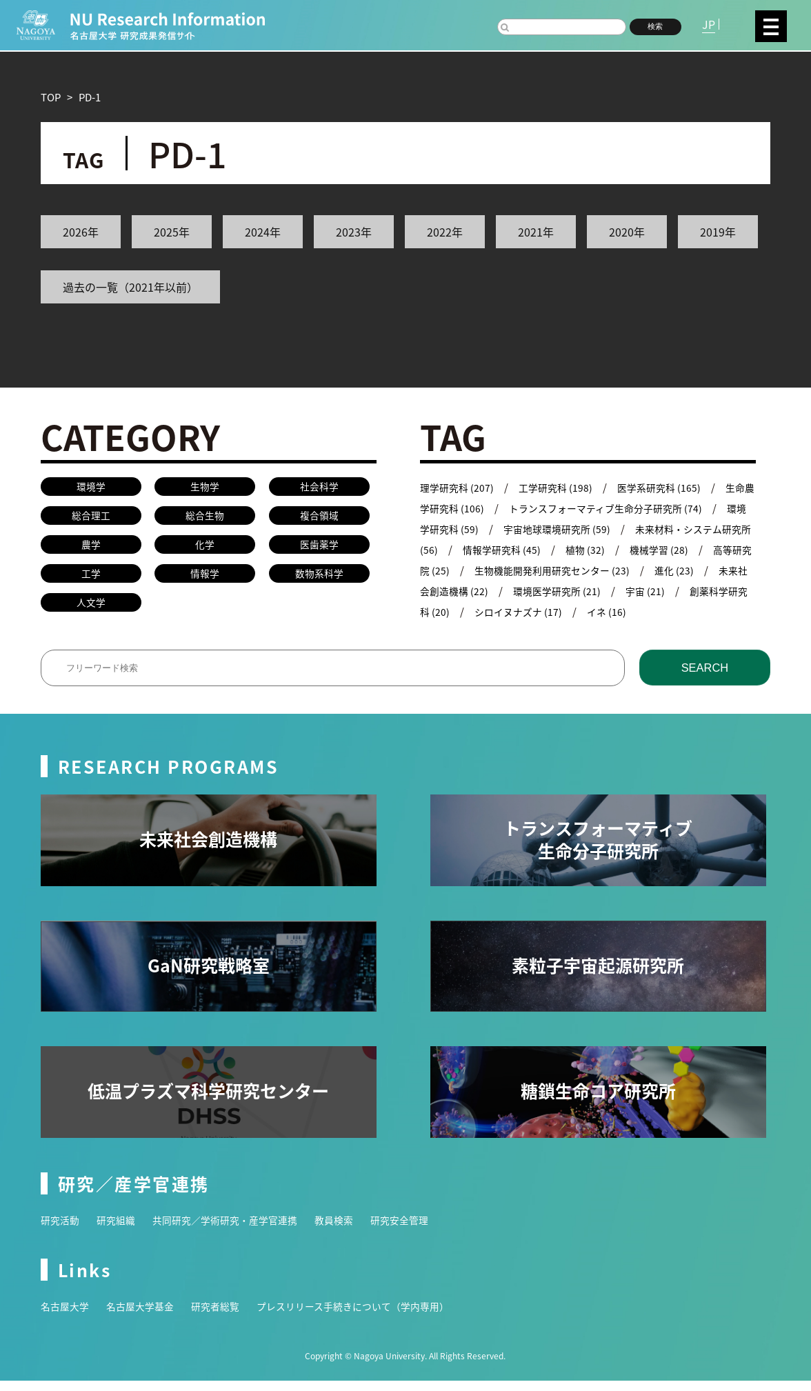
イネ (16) (674, 611)
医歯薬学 (319, 548)
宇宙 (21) (710, 590)
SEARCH (704, 678)
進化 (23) (726, 570)
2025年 (172, 231)
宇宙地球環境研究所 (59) (583, 528)
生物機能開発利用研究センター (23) (599, 570)
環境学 (90, 487)
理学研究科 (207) (458, 487)
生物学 (205, 487)
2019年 (718, 231)
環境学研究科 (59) (461, 528)
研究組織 (120, 1230)
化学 (204, 548)
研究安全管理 (420, 1230)
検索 (655, 26)
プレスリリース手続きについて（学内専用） (371, 1316)
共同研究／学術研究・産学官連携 (235, 1230)
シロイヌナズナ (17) (583, 611)
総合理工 (91, 518)
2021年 (536, 231)
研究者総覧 (225, 1316)
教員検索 (351, 1230)
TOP (51, 97)
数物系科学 (319, 579)
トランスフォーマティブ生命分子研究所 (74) (635, 508)
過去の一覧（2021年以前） (130, 287)
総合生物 (205, 518)
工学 (91, 579)
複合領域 (319, 518)
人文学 (90, 610)
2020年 (627, 231)
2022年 (445, 231)
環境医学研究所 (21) (618, 590)
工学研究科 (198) (560, 487)
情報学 (205, 579)
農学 (91, 548)
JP (708, 24)
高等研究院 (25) (456, 570)
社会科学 (319, 487)
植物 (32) (633, 549)
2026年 (81, 231)
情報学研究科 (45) (547, 549)
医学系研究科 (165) (668, 487)
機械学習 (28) (709, 549)
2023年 (354, 231)
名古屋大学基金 (146, 1316)
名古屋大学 (66, 1316)
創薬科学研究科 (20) (466, 611)
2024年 (263, 231)
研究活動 (61, 1230)
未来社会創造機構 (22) (496, 590)
